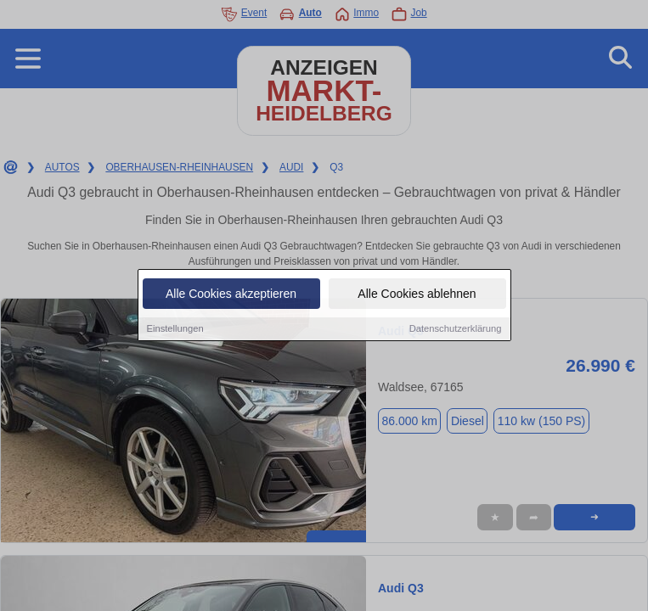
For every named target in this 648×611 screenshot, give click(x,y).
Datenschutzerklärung (455, 329)
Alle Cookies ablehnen (417, 294)
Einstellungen (175, 329)
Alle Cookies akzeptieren (231, 294)
